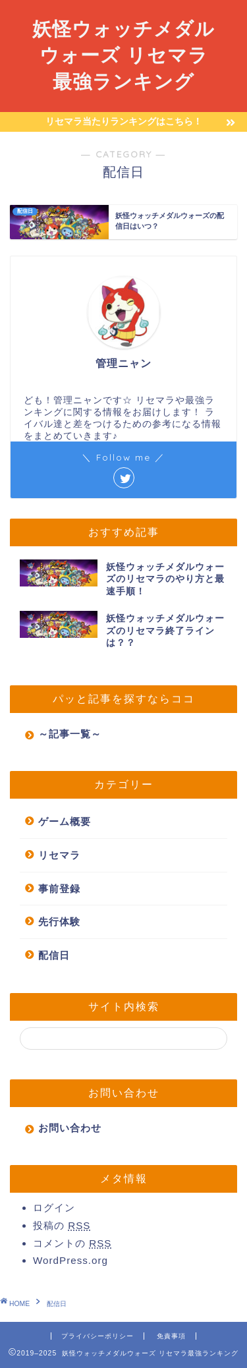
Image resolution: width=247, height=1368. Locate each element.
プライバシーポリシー (97, 1336)
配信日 (54, 955)
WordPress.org (70, 1260)
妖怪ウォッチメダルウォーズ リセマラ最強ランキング (123, 54)
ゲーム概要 (64, 821)
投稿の (61, 1225)
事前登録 (59, 888)
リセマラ (59, 855)
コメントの (72, 1243)
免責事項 (171, 1336)
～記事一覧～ (69, 733)
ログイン (54, 1207)
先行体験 (59, 921)
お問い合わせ (69, 1127)
